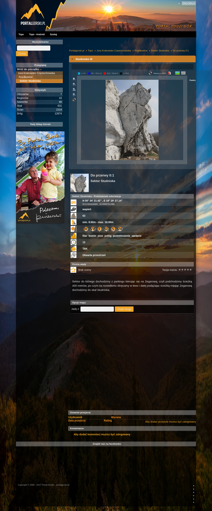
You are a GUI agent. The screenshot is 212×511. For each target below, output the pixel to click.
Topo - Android (37, 34)
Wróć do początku (28, 69)
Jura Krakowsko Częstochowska (114, 50)
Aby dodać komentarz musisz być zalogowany (102, 434)
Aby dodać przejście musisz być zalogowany (170, 421)
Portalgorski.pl (76, 50)
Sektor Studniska (160, 50)
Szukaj (53, 34)
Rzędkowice (141, 50)
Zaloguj (188, 3)
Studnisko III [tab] (81, 59)
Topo (21, 34)
